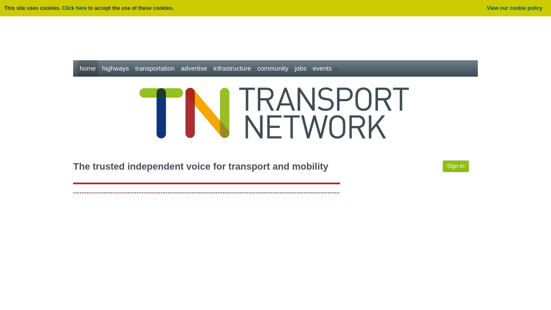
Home (88, 68)
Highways (115, 68)
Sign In (455, 166)
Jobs (300, 68)
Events (325, 68)
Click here (74, 8)
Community (273, 68)
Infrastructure (232, 68)
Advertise (194, 68)
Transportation (155, 68)
